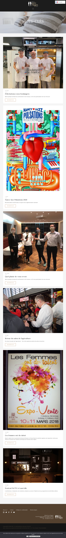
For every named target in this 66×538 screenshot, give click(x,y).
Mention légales (33, 509)
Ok (27, 536)
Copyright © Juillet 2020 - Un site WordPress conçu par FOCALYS (17, 526)
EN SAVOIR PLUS (10, 282)
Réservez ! (5, 509)
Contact (11, 509)
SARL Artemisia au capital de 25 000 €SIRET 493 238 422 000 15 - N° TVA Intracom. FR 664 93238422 (24, 528)
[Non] (64, 535)
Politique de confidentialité (22, 509)
